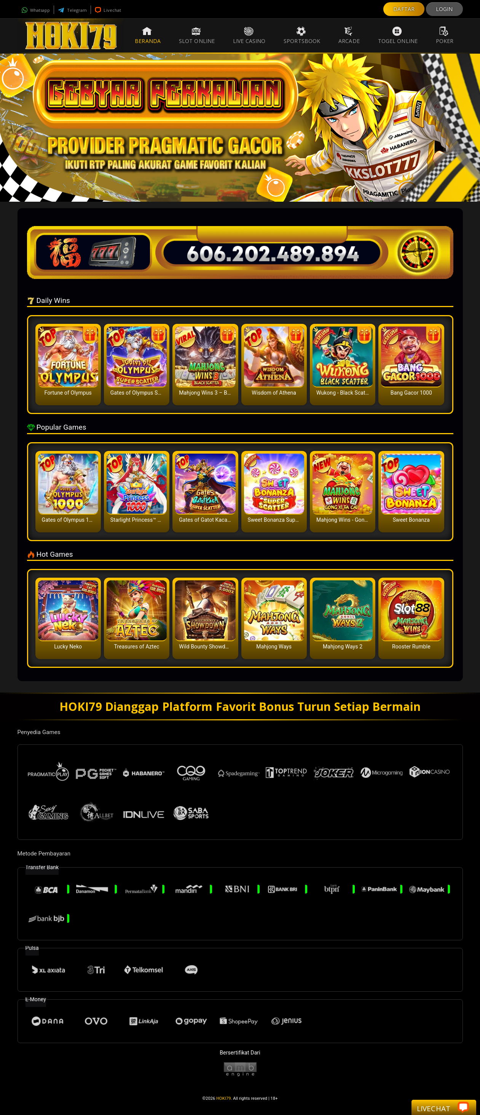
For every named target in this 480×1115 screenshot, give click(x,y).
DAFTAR (404, 9)
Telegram (72, 10)
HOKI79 (223, 1098)
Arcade (349, 35)
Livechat (108, 10)
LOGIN (444, 9)
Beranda (148, 35)
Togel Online (398, 35)
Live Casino (249, 35)
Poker (445, 35)
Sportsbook (302, 35)
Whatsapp (35, 10)
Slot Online (197, 35)
